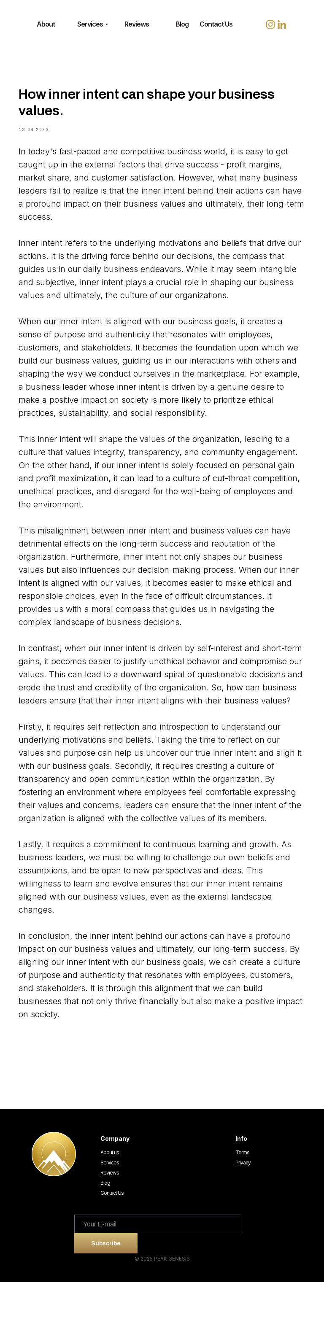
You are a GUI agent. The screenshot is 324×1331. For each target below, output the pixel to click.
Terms (242, 1201)
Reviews (109, 1221)
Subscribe (106, 1292)
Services (109, 1211)
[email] (157, 1273)
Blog (105, 1232)
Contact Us (112, 1242)
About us (109, 1201)
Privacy (243, 1211)
